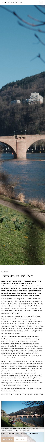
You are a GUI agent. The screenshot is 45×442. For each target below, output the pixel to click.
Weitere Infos (4, 436)
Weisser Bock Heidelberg (11, 2)
